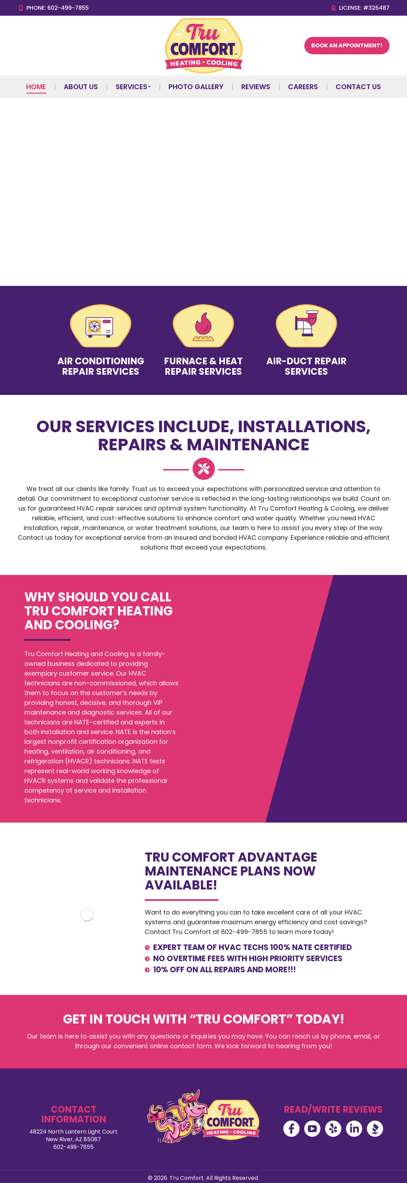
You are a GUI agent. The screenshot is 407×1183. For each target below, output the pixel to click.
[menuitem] (36, 87)
